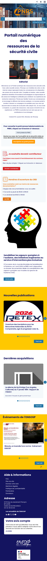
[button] (37, 1)
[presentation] (45, 318)
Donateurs (9, 493)
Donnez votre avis (12, 484)
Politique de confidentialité (15, 489)
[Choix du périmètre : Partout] (3, 19)
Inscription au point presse (23, 142)
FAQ (7, 479)
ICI (35, 105)
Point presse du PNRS (23, 133)
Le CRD (7, 199)
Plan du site (10, 481)
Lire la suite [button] (9, 279)
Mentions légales (12, 486)
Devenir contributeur (11, 169)
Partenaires (10, 491)
